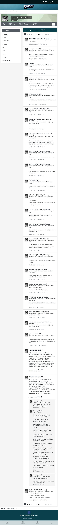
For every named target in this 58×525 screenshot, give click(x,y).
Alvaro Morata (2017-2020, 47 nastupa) (39, 38)
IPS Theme (22, 515)
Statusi (4, 37)
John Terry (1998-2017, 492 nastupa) (39, 311)
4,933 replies (42, 73)
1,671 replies (41, 317)
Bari (44, 50)
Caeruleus (46, 65)
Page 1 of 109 (48, 34)
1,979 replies (41, 279)
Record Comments (7, 60)
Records (4, 57)
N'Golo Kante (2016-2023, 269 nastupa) (39, 108)
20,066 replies (42, 58)
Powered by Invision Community (29, 518)
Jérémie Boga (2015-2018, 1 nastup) (38, 297)
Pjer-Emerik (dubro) (48, 122)
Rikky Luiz (46, 40)
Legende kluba (36, 123)
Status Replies (6, 40)
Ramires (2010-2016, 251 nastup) (38, 284)
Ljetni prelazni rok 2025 (35, 49)
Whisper (45, 136)
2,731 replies (41, 129)
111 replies (40, 307)
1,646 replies (41, 146)
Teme (4, 47)
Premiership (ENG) (34, 180)
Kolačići (36, 515)
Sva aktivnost (6, 30)
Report (39, 371)
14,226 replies (41, 190)
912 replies (41, 114)
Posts (4, 50)
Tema (32, 515)
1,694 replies (41, 292)
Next (39, 34)
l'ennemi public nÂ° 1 (34, 40)
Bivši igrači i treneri (37, 287)
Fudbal (30, 66)
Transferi (31, 63)
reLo (45, 110)
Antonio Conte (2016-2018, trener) (38, 269)
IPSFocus (28, 515)
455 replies (44, 44)
